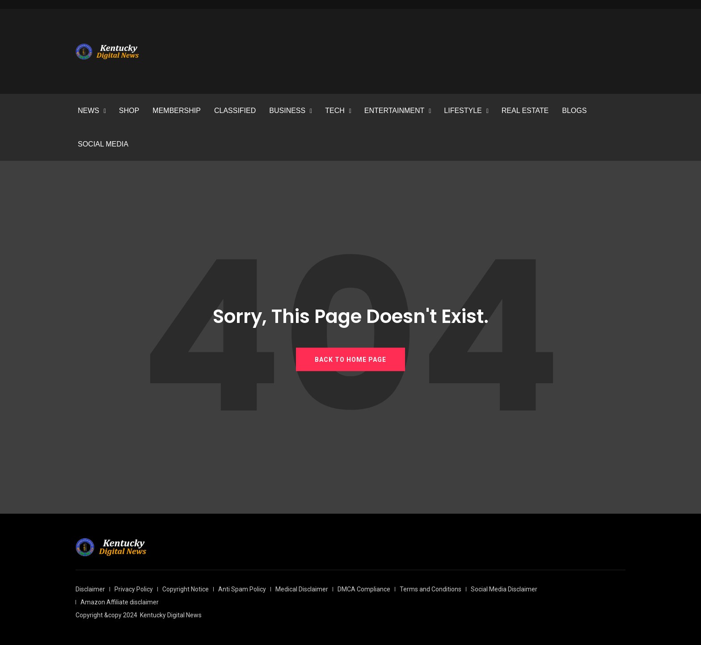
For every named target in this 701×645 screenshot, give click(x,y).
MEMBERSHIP (176, 110)
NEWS (88, 110)
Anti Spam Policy (242, 589)
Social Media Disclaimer (504, 589)
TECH (335, 110)
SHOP (129, 110)
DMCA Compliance (364, 589)
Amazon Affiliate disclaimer (119, 602)
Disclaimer (90, 589)
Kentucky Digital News (171, 615)
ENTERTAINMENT (394, 110)
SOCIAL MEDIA (103, 144)
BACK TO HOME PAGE (350, 359)
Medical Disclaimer (301, 589)
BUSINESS (287, 110)
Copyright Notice (185, 589)
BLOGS (574, 110)
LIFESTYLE (462, 110)
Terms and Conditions (430, 589)
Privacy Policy (133, 589)
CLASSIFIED (235, 110)
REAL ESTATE (525, 110)
